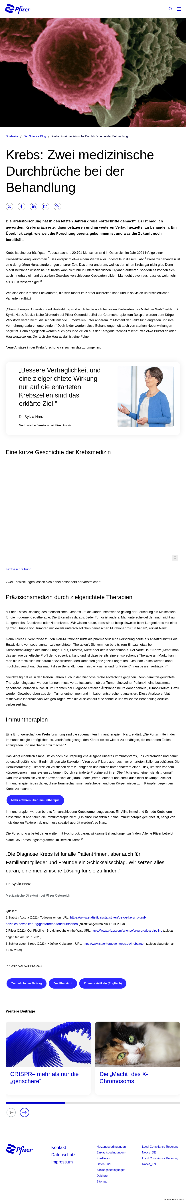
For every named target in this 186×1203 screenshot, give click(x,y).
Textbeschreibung (18, 569)
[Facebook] (21, 206)
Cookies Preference (173, 1199)
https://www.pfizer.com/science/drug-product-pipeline (127, 930)
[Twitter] (9, 206)
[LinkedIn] (33, 206)
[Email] (45, 206)
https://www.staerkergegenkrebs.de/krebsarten (114, 943)
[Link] (57, 206)
